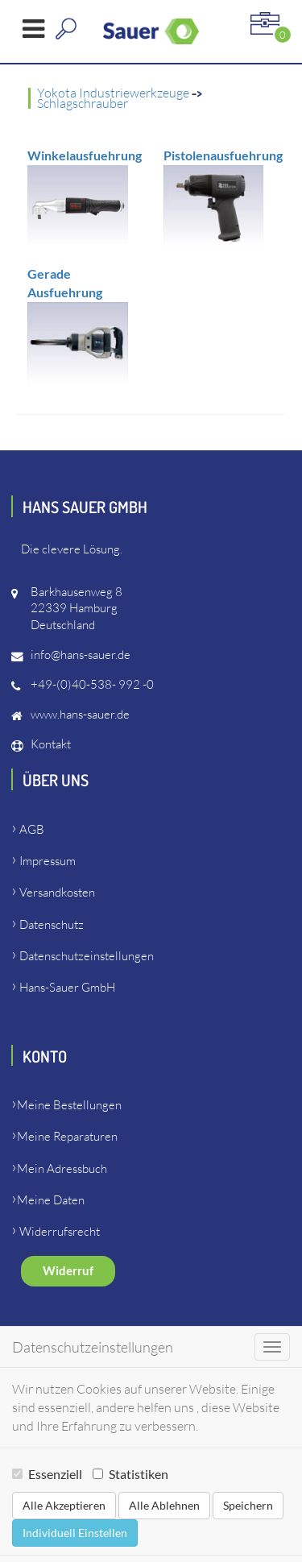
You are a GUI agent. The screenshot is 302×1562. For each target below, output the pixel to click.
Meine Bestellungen (69, 1104)
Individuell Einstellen (75, 1532)
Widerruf (68, 1271)
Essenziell (47, 1473)
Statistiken (130, 1473)
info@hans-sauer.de (80, 654)
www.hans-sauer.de (80, 714)
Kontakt (51, 744)
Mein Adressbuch (62, 1168)
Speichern (248, 1505)
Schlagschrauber (82, 103)
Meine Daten (51, 1200)
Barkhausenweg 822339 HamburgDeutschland (76, 608)
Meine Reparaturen (67, 1136)
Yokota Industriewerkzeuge (114, 93)
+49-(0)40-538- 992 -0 (92, 684)
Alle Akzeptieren (64, 1505)
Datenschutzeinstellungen (86, 955)
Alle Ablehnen (164, 1505)
